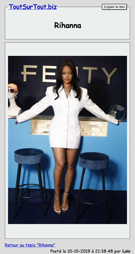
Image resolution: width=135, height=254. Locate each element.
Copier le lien (114, 7)
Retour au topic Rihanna (30, 245)
